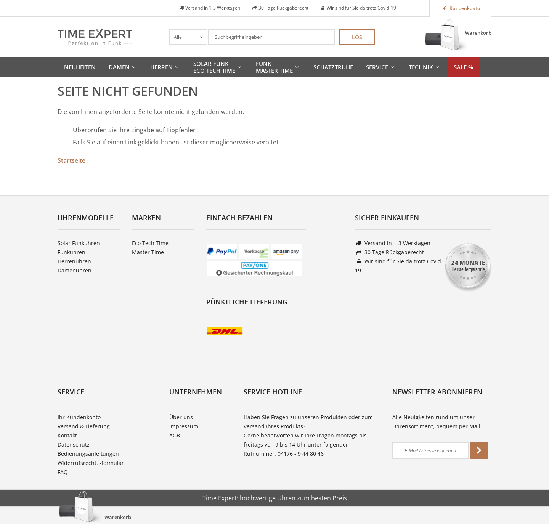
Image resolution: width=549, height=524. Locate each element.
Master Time (148, 252)
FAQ (63, 472)
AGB (174, 435)
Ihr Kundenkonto (79, 417)
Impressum (183, 426)
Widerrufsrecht (77, 462)
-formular (112, 462)
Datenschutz (74, 444)
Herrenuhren (74, 261)
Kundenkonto (464, 8)
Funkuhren (71, 252)
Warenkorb (478, 32)
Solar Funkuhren (79, 243)
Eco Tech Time (150, 243)
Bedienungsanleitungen (88, 453)
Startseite (71, 160)
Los (357, 37)
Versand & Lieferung (84, 426)
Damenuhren (75, 270)
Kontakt (67, 435)
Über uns (181, 417)
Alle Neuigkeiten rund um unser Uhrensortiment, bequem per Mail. (437, 421)
